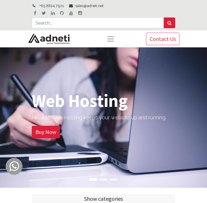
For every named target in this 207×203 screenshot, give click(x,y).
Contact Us (163, 38)
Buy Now (45, 131)
